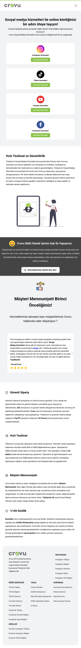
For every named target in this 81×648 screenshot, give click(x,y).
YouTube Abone (15, 606)
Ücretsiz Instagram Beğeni (19, 633)
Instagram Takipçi (62, 560)
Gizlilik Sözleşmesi (38, 592)
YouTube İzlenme (15, 601)
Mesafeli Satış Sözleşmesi (41, 596)
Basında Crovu (59, 596)
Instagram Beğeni (62, 564)
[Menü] (76, 5)
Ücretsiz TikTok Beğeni (18, 638)
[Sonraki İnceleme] (72, 353)
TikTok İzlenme (15, 596)
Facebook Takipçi (15, 610)
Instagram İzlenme (62, 569)
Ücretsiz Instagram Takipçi (19, 629)
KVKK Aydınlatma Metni (40, 601)
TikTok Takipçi (14, 587)
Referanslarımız (59, 592)
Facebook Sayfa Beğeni (18, 619)
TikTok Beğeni (14, 592)
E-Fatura (34, 606)
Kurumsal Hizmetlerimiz (62, 587)
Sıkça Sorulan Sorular (61, 601)
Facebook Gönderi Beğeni (19, 615)
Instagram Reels (61, 573)
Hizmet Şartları (37, 587)
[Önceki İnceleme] (8, 353)
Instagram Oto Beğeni (63, 578)
